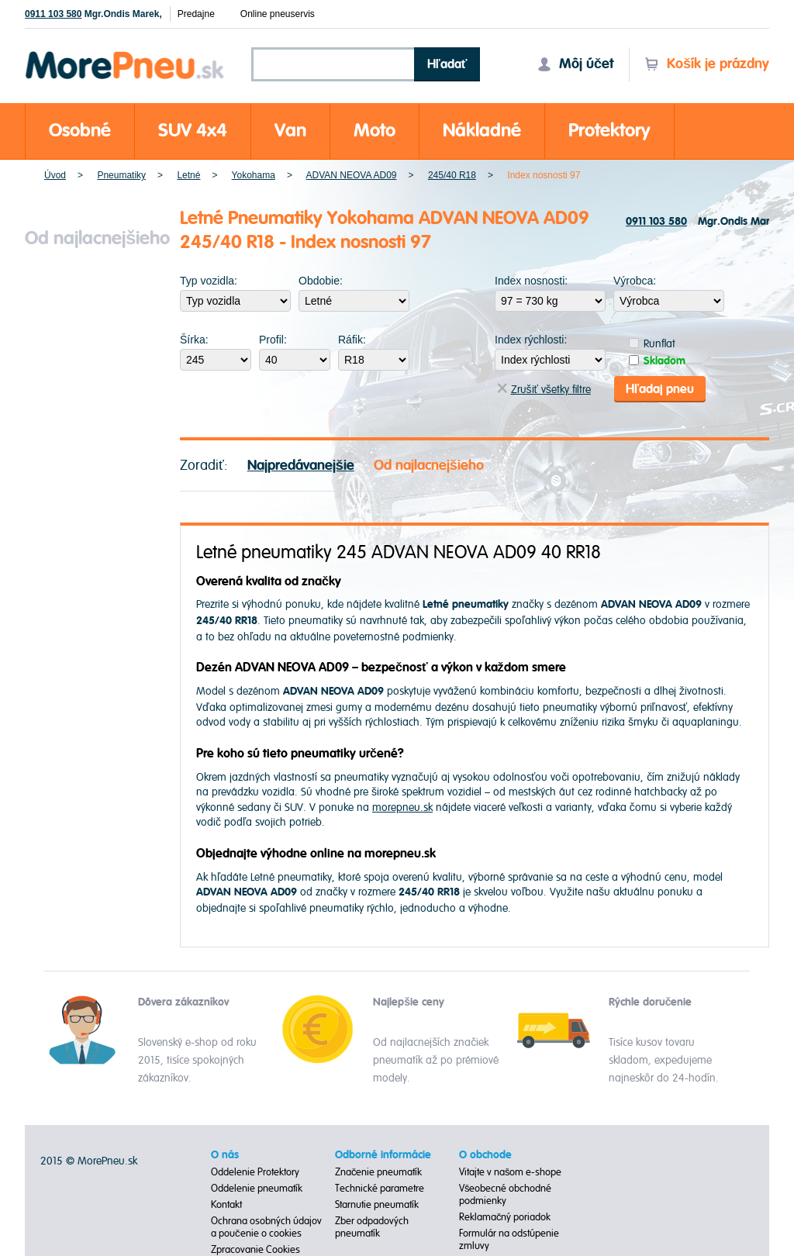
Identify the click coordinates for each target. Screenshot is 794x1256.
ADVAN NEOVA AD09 (351, 175)
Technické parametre (379, 1188)
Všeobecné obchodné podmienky (505, 1194)
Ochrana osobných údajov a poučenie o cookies (266, 1227)
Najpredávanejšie (300, 465)
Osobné (80, 131)
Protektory (609, 131)
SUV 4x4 (192, 131)
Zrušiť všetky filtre (544, 389)
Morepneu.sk (125, 53)
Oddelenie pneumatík (256, 1188)
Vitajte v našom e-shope (510, 1172)
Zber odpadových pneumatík (372, 1227)
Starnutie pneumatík (377, 1205)
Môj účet (575, 64)
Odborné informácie (383, 1155)
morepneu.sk (402, 807)
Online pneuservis (277, 14)
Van (290, 131)
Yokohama (253, 175)
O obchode (485, 1155)
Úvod (55, 175)
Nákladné (482, 131)
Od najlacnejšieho (429, 465)
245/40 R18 (452, 175)
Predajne (196, 14)
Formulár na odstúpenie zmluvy (509, 1239)
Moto (374, 131)
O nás (225, 1155)
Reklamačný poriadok (505, 1217)
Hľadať (447, 64)
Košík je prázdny (706, 64)
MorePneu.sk (107, 1161)
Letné (188, 175)
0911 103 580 (53, 14)
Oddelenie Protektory (255, 1172)
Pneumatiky (121, 175)
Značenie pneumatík (379, 1172)
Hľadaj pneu (660, 389)
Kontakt (226, 1205)
